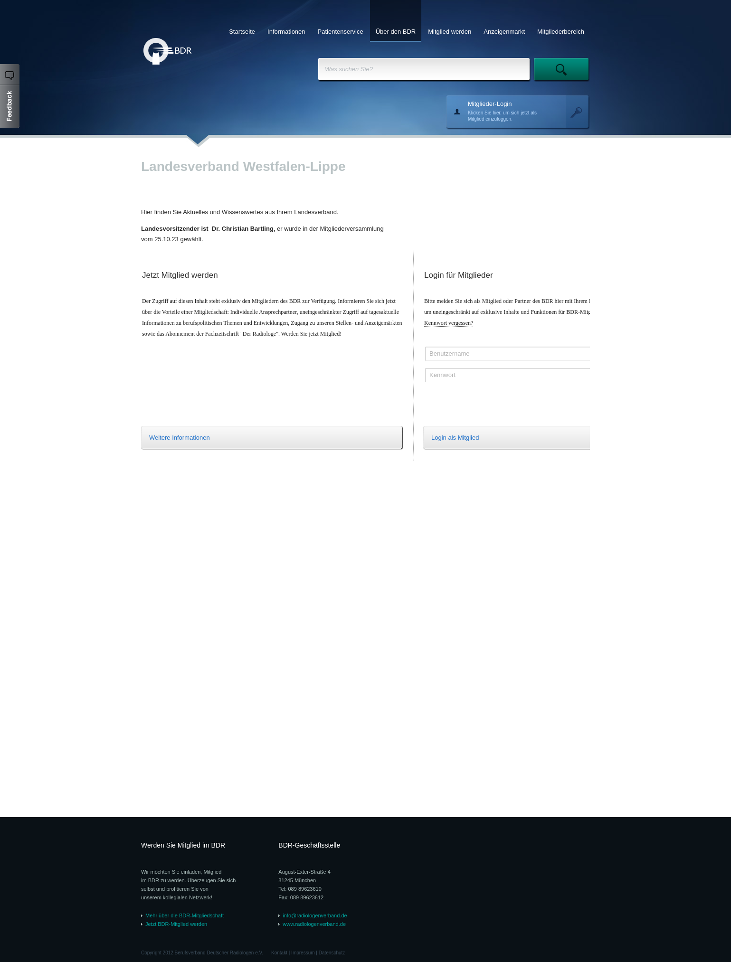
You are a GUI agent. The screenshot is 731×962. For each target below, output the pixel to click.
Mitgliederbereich (560, 31)
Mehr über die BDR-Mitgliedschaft (184, 915)
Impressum (302, 952)
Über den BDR (396, 31)
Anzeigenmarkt (504, 31)
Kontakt (279, 952)
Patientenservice (340, 31)
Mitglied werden (449, 31)
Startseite (242, 31)
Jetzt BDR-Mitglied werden (176, 924)
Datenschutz (332, 952)
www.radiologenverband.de (314, 924)
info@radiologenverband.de (315, 915)
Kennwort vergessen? (448, 323)
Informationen (286, 31)
